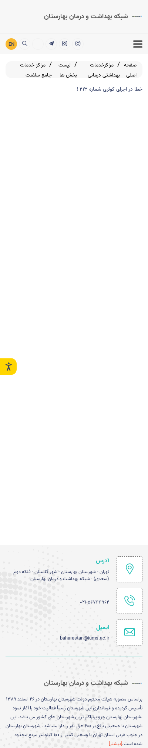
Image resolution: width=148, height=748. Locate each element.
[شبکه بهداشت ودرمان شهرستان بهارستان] (64, 43)
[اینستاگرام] (78, 43)
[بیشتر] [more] (115, 744)
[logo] (93, 16)
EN (11, 44)
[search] (24, 43)
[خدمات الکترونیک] (51, 43)
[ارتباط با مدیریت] (38, 43)
